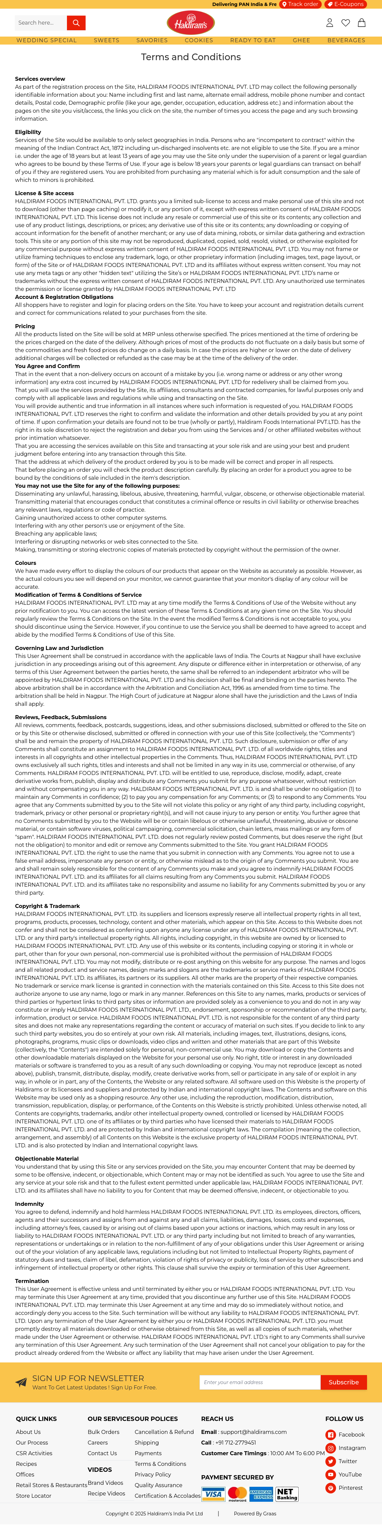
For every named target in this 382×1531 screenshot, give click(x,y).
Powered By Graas (255, 1514)
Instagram (352, 1448)
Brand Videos (105, 1483)
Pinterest (351, 1488)
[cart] (361, 22)
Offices (25, 1474)
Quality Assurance (159, 1485)
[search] (76, 23)
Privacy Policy (153, 1474)
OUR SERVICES (111, 1419)
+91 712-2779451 (235, 1443)
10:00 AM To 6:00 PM (297, 1453)
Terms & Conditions (160, 1464)
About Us (28, 1432)
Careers (98, 1443)
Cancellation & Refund (164, 1432)
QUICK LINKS (36, 1419)
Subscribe (344, 1382)
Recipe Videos (106, 1493)
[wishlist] (345, 22)
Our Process (32, 1443)
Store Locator (34, 1496)
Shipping (147, 1443)
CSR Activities (34, 1453)
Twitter (348, 1461)
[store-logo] (190, 22)
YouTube (350, 1474)
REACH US (217, 1419)
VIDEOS (100, 1469)
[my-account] (329, 22)
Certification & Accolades (168, 1496)
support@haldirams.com (254, 1432)
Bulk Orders (103, 1432)
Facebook (352, 1435)
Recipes (26, 1464)
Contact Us (102, 1453)
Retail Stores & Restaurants (51, 1485)
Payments (148, 1453)
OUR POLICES (156, 1419)
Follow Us (344, 1419)
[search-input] (41, 23)
